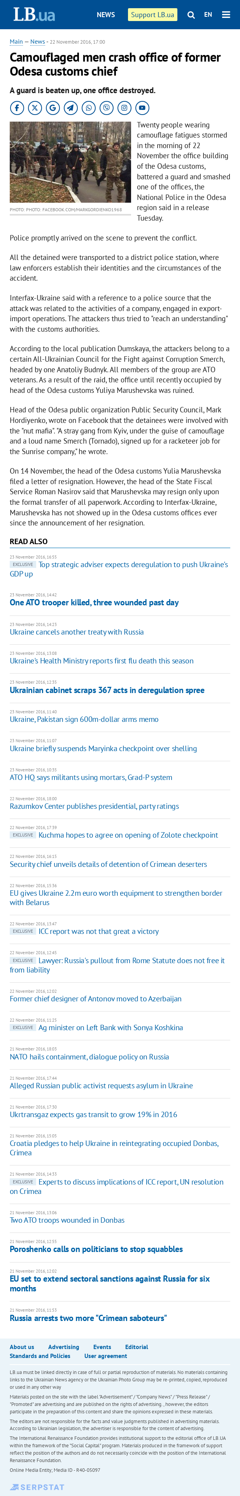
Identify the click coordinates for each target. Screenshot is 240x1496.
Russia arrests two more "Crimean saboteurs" (88, 1317)
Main (16, 41)
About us (22, 1347)
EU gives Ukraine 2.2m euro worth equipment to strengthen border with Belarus (116, 897)
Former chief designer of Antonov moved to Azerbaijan (96, 999)
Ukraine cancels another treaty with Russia (77, 632)
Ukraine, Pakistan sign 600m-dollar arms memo (84, 719)
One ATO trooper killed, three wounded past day (94, 602)
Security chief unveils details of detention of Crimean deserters (108, 864)
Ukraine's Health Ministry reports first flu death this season (102, 661)
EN (208, 14)
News (106, 14)
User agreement (105, 1356)
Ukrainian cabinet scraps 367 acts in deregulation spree (107, 689)
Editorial (136, 1347)
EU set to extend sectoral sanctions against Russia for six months (109, 1283)
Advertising (63, 1347)
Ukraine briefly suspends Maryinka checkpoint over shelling (103, 748)
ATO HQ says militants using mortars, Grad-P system (91, 777)
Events (102, 1347)
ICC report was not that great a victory (84, 931)
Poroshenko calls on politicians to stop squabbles (96, 1248)
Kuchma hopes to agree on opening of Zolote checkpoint (114, 835)
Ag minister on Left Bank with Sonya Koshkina (96, 1027)
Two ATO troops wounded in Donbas (67, 1220)
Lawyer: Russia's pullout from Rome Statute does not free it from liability (117, 965)
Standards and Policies (40, 1356)
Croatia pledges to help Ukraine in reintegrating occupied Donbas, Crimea (114, 1148)
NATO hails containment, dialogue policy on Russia (89, 1057)
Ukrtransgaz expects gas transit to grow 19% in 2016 (93, 1114)
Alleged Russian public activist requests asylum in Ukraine (101, 1085)
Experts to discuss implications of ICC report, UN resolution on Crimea (117, 1186)
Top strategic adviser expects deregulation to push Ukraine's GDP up (119, 569)
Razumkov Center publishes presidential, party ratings (94, 806)
